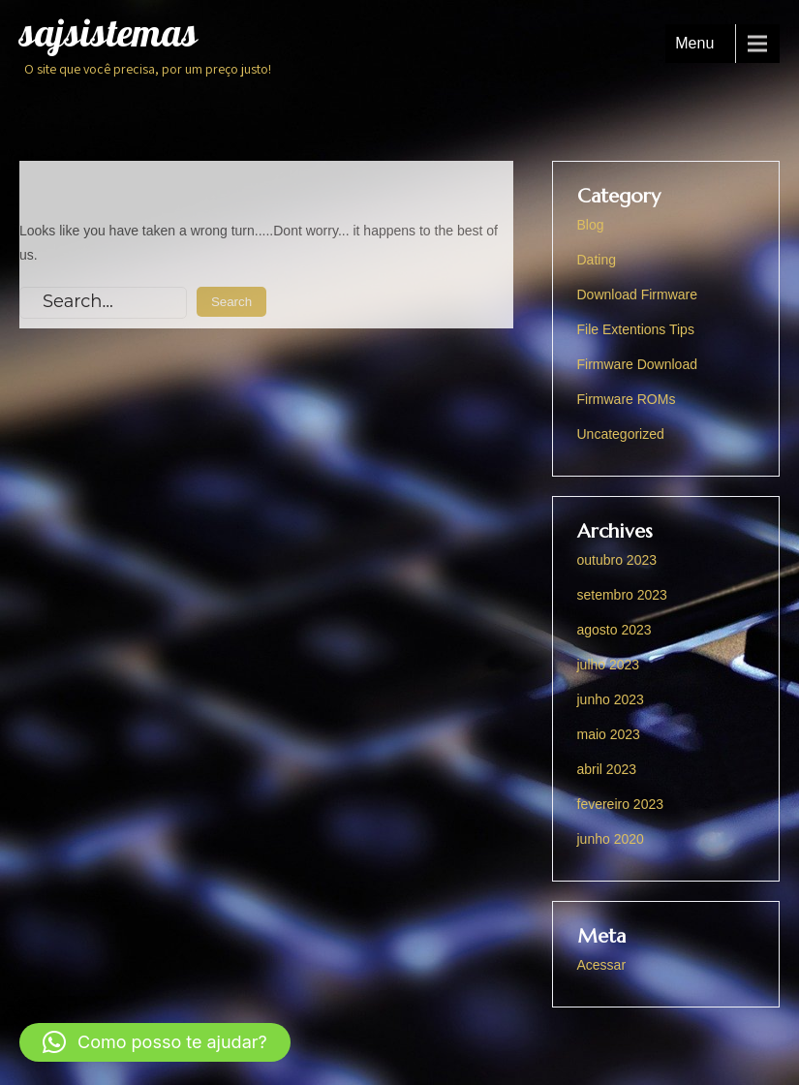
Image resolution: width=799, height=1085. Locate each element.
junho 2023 (610, 699)
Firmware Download (637, 364)
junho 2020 (610, 839)
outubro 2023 (617, 560)
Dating (596, 259)
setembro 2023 (622, 595)
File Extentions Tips (635, 329)
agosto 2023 (614, 629)
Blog (590, 224)
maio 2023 (608, 734)
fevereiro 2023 (620, 804)
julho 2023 (608, 664)
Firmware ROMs (626, 399)
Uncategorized (620, 434)
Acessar (602, 965)
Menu (694, 43)
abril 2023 (607, 769)
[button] (155, 1042)
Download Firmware (637, 294)
